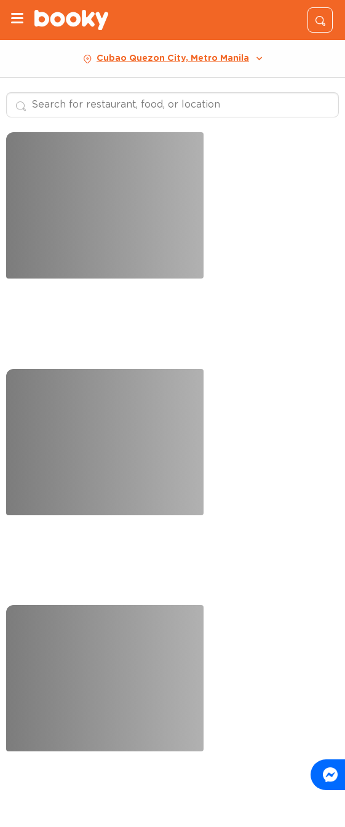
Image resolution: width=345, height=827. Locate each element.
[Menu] (17, 20)
